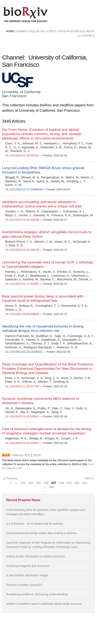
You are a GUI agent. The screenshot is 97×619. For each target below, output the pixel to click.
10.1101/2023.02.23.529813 (22, 416)
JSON (36, 455)
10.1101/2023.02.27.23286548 (23, 189)
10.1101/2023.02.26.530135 (22, 249)
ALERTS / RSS (55, 31)
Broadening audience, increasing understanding (36, 594)
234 (30, 482)
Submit (21, 31)
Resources (74, 31)
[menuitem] (10, 31)
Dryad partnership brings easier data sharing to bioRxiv (41, 533)
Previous (10, 478)
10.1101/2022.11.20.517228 (22, 386)
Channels (87, 35)
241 (84, 482)
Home (10, 31)
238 (61, 482)
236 (46, 482)
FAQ (31, 31)
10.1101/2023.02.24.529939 (22, 219)
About (90, 31)
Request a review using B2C (24, 584)
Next (89, 478)
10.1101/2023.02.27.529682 (22, 283)
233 (22, 482)
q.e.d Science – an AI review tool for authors (34, 523)
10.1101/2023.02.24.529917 (22, 443)
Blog (40, 31)
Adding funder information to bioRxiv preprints (35, 556)
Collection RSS (21, 455)
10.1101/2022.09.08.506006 (22, 314)
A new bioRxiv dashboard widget (27, 575)
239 (69, 482)
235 (38, 482)
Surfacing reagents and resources (28, 566)
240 (76, 482)
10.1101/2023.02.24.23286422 (23, 351)
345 (51, 487)
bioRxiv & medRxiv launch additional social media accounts (44, 603)
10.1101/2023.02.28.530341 (22, 155)
